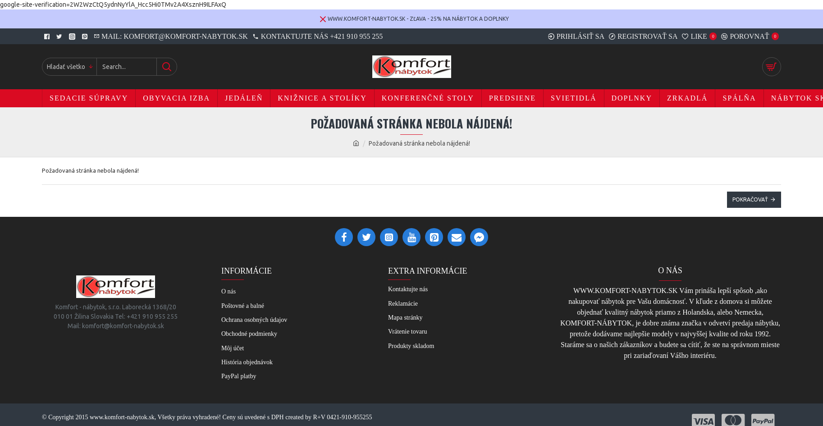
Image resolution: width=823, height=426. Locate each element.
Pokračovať (750, 199)
